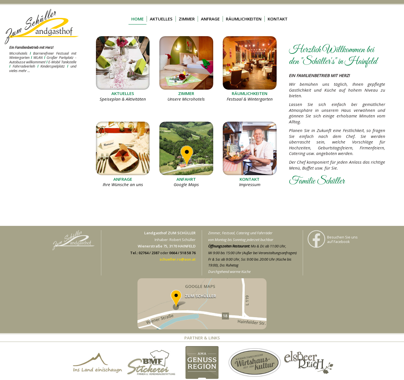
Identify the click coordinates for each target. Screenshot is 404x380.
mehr (38, 36)
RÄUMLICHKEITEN (243, 19)
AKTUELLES (161, 19)
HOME (137, 19)
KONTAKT (278, 19)
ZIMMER (187, 19)
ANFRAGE (210, 19)
